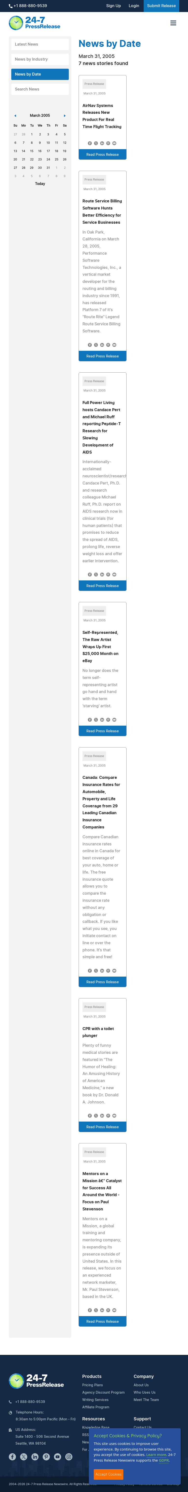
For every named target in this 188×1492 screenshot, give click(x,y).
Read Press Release (102, 155)
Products (92, 1376)
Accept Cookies (108, 1474)
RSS (85, 1435)
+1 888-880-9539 (28, 6)
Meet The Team (146, 1400)
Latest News (26, 44)
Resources (93, 1419)
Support (142, 1419)
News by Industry (31, 59)
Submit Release (161, 6)
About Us (141, 1385)
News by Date (28, 74)
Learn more (156, 1454)
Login (134, 6)
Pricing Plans (92, 1385)
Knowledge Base (95, 1427)
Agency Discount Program (103, 1392)
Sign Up (113, 6)
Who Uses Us (145, 1392)
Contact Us (143, 1427)
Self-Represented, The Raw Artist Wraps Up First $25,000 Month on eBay (100, 647)
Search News (27, 89)
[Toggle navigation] (173, 23)
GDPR (164, 1460)
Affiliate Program (95, 1407)
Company (144, 1376)
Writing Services (95, 1400)
